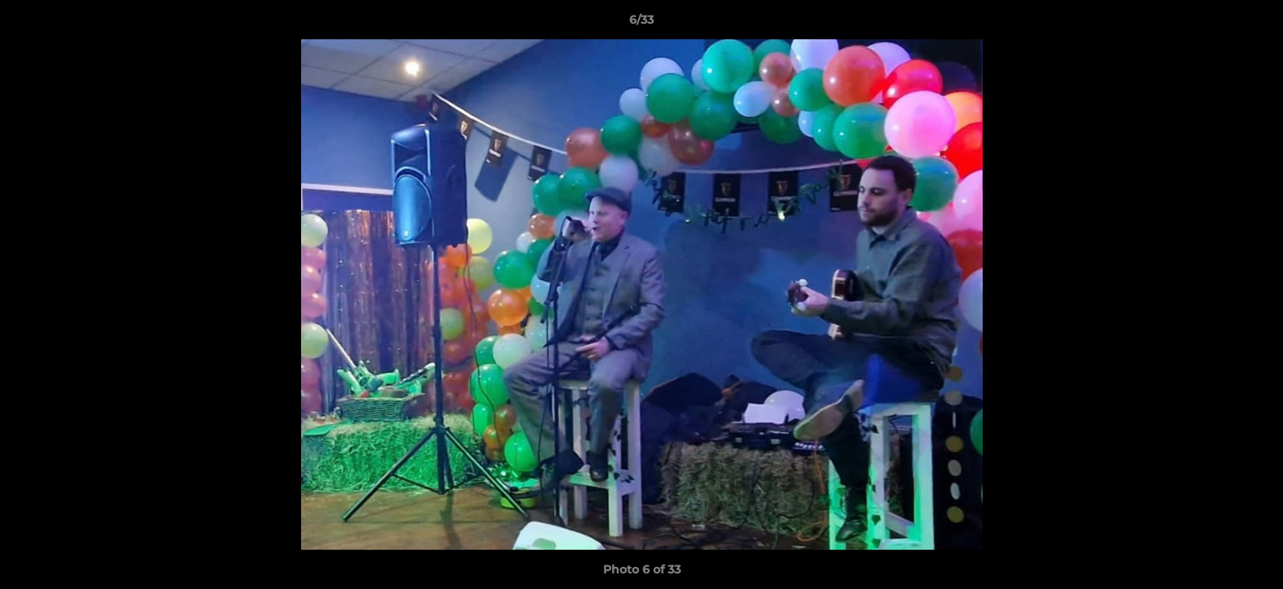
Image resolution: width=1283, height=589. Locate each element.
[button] (1253, 23)
